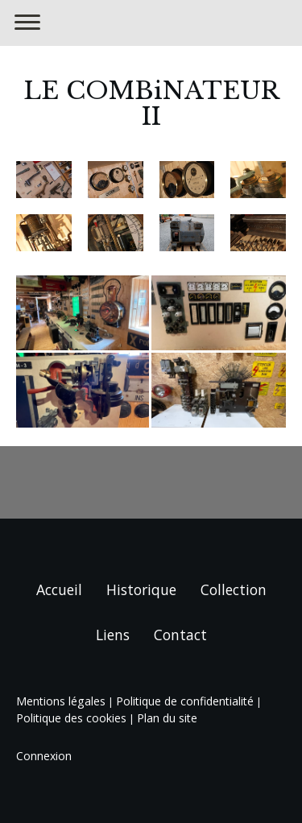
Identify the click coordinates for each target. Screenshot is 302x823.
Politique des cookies (71, 718)
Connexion (44, 755)
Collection (234, 589)
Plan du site (167, 718)
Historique (141, 589)
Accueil (59, 589)
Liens (113, 634)
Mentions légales (60, 701)
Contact (180, 634)
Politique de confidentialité (185, 701)
